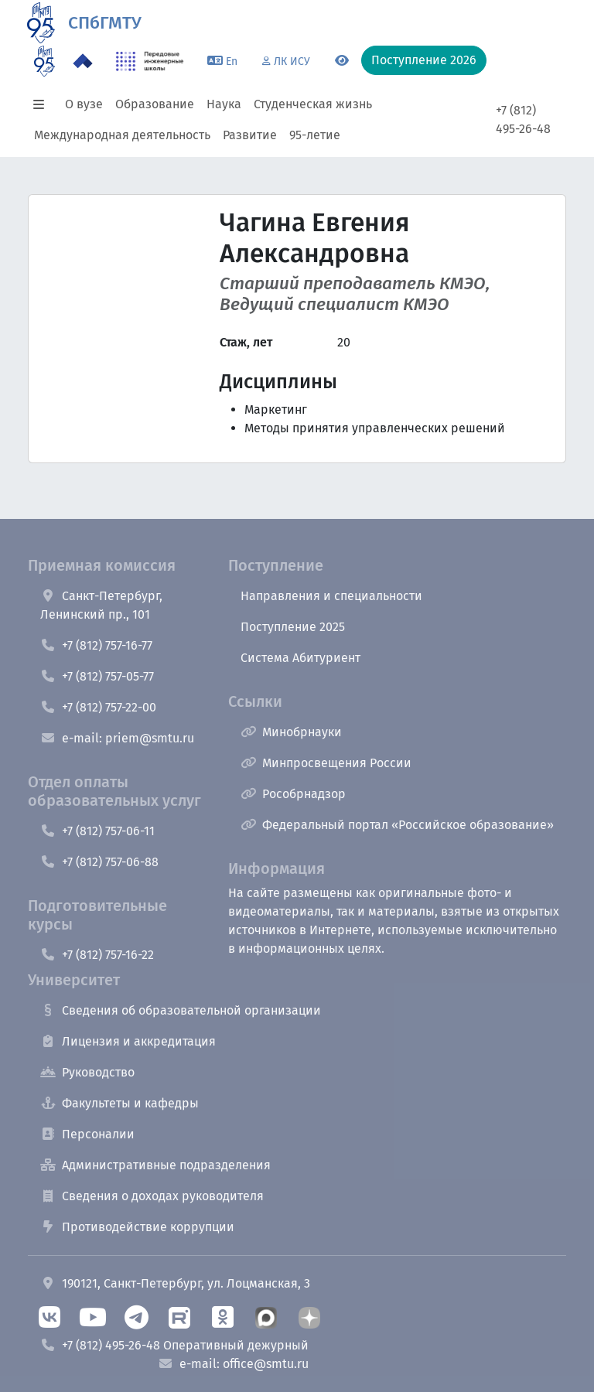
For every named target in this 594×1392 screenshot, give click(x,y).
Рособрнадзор (293, 793)
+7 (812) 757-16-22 (97, 954)
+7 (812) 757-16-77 (96, 645)
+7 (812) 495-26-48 (523, 119)
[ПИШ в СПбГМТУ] (149, 61)
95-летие (314, 135)
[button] (43, 104)
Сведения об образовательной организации (180, 1010)
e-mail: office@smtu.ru (233, 1363)
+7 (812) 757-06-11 (97, 831)
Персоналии (87, 1134)
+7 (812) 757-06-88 (99, 862)
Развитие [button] (250, 135)
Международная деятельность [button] (122, 135)
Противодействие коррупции (137, 1227)
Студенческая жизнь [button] (313, 104)
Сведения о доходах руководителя (152, 1196)
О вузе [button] (84, 104)
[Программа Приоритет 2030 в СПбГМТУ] (82, 61)
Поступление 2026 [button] (423, 60)
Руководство (87, 1072)
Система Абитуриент (300, 657)
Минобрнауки (291, 732)
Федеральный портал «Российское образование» (397, 824)
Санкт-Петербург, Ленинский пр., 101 (101, 605)
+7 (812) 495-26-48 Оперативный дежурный (174, 1345)
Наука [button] (224, 104)
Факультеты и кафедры (119, 1103)
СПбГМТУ (105, 22)
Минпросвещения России (326, 763)
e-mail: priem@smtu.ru (117, 738)
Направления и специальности (331, 596)
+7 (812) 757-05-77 (97, 676)
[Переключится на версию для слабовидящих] (342, 61)
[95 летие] (44, 61)
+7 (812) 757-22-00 (98, 707)
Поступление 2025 (293, 626)
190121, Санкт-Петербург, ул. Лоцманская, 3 (175, 1283)
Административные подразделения (155, 1165)
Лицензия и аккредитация (128, 1041)
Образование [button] (154, 104)
